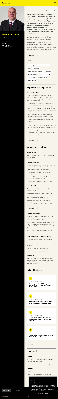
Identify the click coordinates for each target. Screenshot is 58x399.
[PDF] (54, 10)
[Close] (55, 378)
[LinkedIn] (13, 390)
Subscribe (6, 390)
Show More (32, 55)
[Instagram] (19, 390)
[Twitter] (16, 390)
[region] (43, 387)
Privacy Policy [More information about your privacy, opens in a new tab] (42, 390)
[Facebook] (22, 390)
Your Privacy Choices (43, 393)
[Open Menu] (55, 3)
